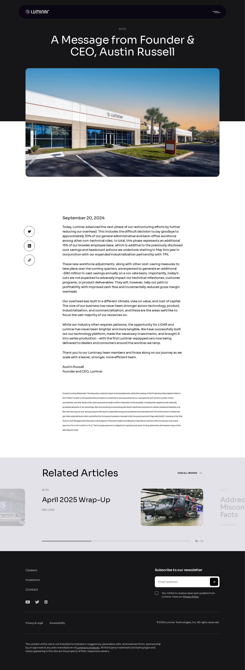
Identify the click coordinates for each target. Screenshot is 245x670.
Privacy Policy (191, 596)
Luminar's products (88, 647)
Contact (32, 589)
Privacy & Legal (34, 623)
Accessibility (57, 623)
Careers (31, 570)
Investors (33, 580)
